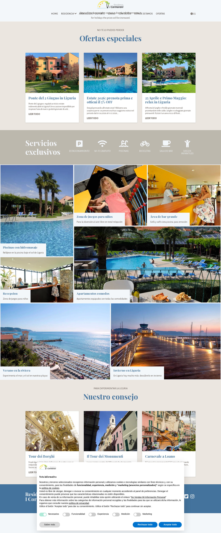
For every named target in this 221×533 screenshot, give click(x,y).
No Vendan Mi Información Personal (148, 497)
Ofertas (160, 16)
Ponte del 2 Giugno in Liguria (52, 107)
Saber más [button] (49, 524)
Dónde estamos (143, 16)
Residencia (67, 16)
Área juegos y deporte (92, 16)
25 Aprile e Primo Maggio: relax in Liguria (165, 109)
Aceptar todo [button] (170, 524)
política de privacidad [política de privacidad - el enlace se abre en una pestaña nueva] (79, 503)
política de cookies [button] (50, 488)
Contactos (125, 16)
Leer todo (34, 123)
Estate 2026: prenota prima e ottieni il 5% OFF (110, 109)
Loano (111, 16)
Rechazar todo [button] (145, 524)
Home (54, 16)
